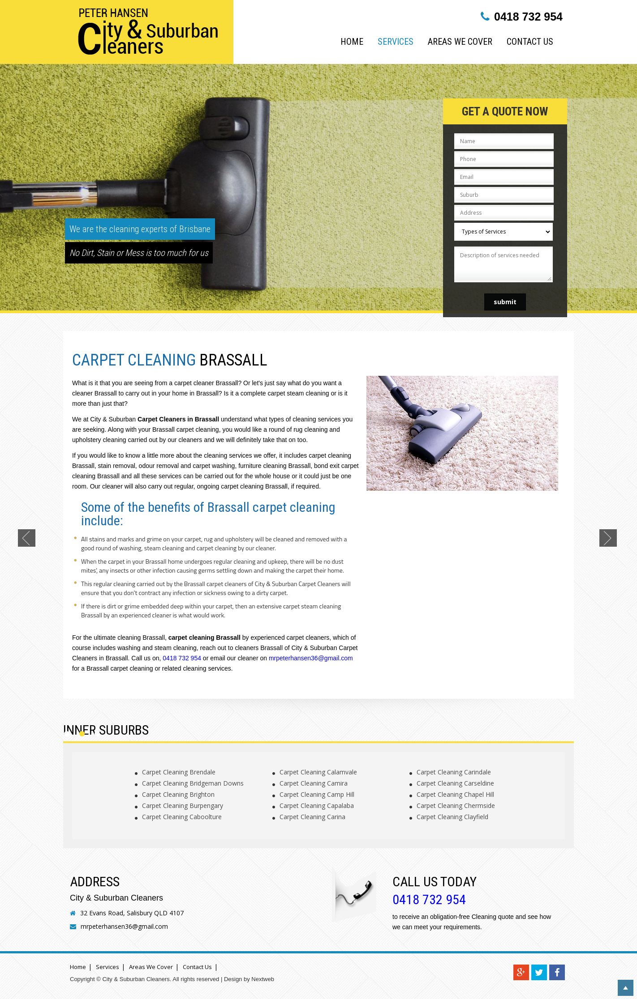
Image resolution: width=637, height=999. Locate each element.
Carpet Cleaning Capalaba (317, 805)
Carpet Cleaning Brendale (178, 772)
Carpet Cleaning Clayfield (452, 816)
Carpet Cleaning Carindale (454, 772)
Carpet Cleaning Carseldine (455, 783)
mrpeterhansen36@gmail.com (311, 658)
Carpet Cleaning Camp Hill (317, 794)
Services (395, 41)
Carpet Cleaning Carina (312, 816)
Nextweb (262, 979)
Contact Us (530, 41)
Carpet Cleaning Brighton (178, 794)
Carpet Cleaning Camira (314, 783)
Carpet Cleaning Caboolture (182, 816)
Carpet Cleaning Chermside (456, 805)
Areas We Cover (460, 41)
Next (609, 539)
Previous (28, 539)
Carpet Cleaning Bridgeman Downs (193, 783)
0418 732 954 (528, 16)
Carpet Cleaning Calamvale (318, 772)
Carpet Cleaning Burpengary (182, 805)
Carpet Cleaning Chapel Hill (455, 794)
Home (351, 41)
